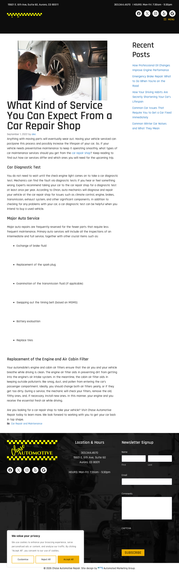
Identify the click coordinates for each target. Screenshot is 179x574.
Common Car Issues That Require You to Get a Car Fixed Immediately (151, 112)
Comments (127, 493)
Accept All (68, 559)
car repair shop (81, 153)
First (124, 464)
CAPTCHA (126, 528)
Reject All (46, 559)
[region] (45, 548)
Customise (23, 559)
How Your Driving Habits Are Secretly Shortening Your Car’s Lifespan (151, 97)
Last (150, 464)
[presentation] (148, 538)
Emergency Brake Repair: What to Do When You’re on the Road (151, 81)
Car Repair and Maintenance (26, 423)
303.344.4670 (122, 4)
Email (124, 475)
